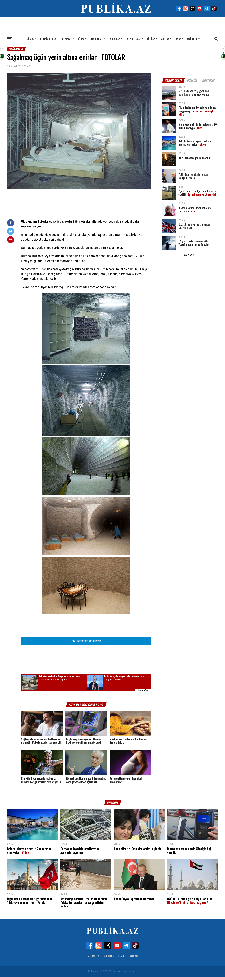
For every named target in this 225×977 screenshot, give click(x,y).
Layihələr (192, 39)
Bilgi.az (151, 39)
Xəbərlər (109, 956)
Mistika (165, 39)
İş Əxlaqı (133, 956)
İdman (178, 39)
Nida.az (30, 39)
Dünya (81, 39)
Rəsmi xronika (48, 39)
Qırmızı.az (66, 39)
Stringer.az (96, 39)
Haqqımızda (93, 956)
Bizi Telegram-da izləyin (86, 641)
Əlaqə (121, 956)
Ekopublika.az (133, 39)
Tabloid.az (114, 39)
